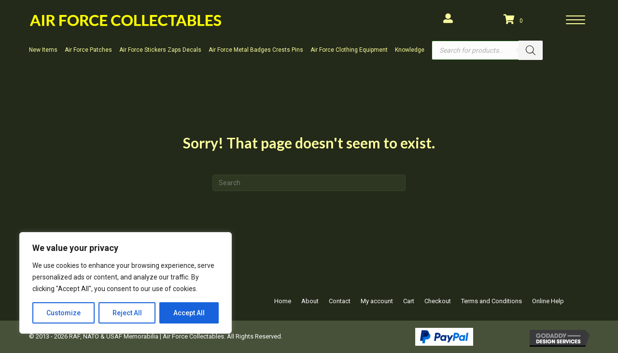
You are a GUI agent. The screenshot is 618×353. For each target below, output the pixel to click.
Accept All (189, 313)
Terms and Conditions (491, 301)
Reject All (127, 313)
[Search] (531, 50)
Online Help (548, 301)
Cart (408, 301)
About (310, 301)
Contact (340, 301)
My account (377, 301)
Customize (63, 313)
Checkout (437, 301)
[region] (125, 283)
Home (282, 301)
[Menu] (575, 20)
